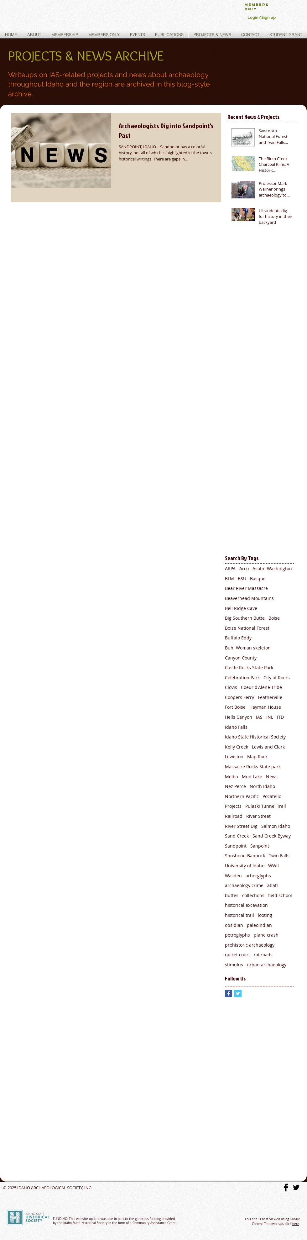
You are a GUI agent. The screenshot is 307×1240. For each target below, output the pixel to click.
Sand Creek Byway (271, 836)
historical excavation (246, 905)
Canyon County (241, 658)
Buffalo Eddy (238, 638)
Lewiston (234, 756)
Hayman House (265, 707)
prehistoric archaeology (249, 945)
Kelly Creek (236, 747)
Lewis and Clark (268, 747)
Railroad (233, 816)
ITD (280, 717)
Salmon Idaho (275, 826)
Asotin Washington (272, 568)
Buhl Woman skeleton (248, 648)
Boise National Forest (247, 628)
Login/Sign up (261, 17)
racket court (237, 955)
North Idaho (262, 786)
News (272, 777)
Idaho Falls (236, 727)
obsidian (234, 925)
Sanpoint (259, 846)
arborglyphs (258, 876)
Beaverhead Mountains (249, 598)
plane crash (266, 935)
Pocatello (272, 796)
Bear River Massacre (246, 588)
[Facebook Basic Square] (228, 993)
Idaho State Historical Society (255, 737)
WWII (273, 866)
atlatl (272, 885)
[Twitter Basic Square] (238, 993)
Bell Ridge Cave (241, 608)
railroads (263, 955)
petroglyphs (237, 935)
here (295, 1224)
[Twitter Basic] (296, 1187)
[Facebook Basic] (286, 1187)
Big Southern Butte (245, 618)
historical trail (239, 915)
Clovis (231, 687)
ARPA (230, 568)
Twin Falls (279, 856)
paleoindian (259, 925)
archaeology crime (244, 885)
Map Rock (257, 756)
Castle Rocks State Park (249, 667)
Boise (274, 618)
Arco (244, 568)
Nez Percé (235, 786)
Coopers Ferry (239, 697)
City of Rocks (276, 677)
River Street (258, 816)
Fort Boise (235, 707)
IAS (259, 717)
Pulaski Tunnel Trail (265, 806)
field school (280, 895)
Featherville (270, 697)
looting (265, 915)
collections (253, 895)
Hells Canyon (238, 717)
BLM (229, 578)
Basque (258, 578)
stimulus (234, 965)
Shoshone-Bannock (245, 856)
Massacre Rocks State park (253, 767)
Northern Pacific (242, 796)
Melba (231, 777)
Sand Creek (237, 836)
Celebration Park (242, 677)
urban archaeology (266, 965)
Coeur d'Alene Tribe (261, 687)
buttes (231, 895)
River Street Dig (241, 826)
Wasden (233, 876)
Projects (233, 806)
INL (269, 717)
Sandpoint (236, 846)
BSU (242, 578)
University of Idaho (244, 866)
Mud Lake (252, 777)
